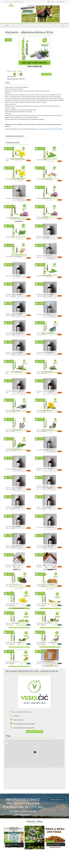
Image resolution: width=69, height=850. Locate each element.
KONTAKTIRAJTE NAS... (56, 799)
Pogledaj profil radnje (34, 731)
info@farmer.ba (9, 1)
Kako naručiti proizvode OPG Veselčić (50, 129)
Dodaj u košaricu (46, 74)
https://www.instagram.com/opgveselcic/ (23, 727)
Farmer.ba (62, 766)
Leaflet (56, 766)
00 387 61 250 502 (19, 1)
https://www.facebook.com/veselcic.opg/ (23, 724)
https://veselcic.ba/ (18, 720)
